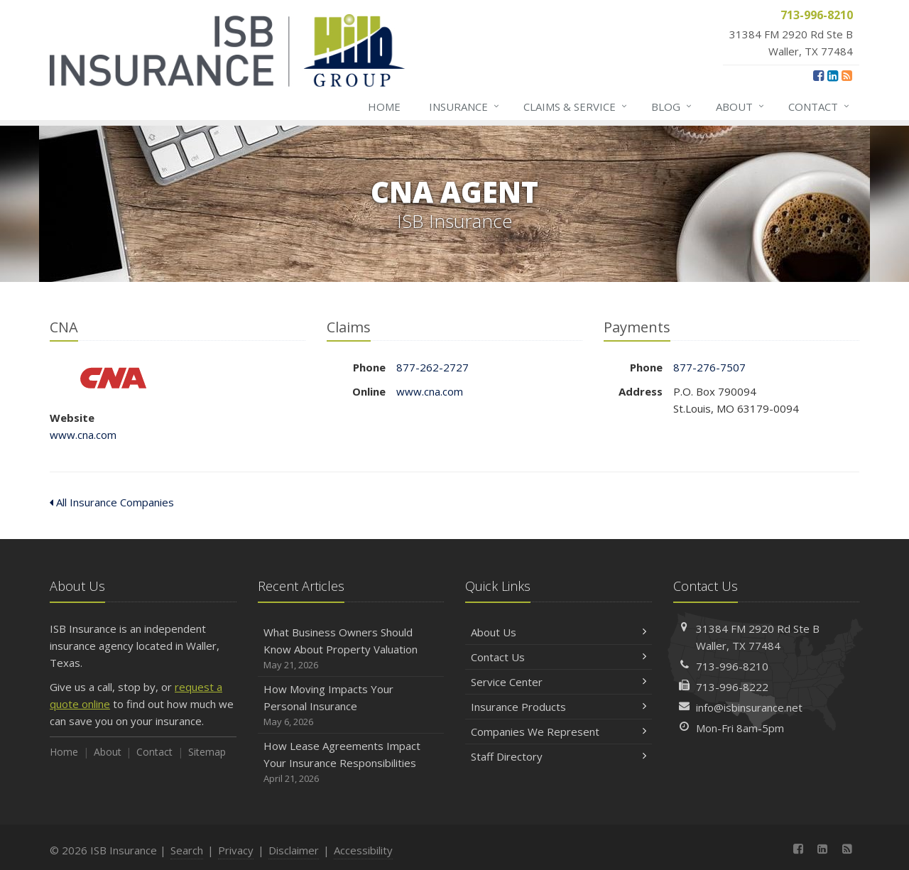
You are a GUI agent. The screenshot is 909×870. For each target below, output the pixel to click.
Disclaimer (293, 850)
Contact (819, 106)
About (741, 106)
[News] (847, 75)
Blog (672, 106)
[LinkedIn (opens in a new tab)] (832, 75)
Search (186, 850)
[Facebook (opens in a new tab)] (818, 75)
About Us (558, 632)
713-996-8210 (732, 666)
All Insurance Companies (112, 502)
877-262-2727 (432, 367)
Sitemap (207, 751)
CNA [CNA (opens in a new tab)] (113, 378)
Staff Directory (558, 756)
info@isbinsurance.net (749, 707)
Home (384, 106)
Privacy (236, 850)
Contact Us (558, 657)
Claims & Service (575, 106)
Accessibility (363, 850)
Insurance (465, 106)
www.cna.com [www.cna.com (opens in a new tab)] (83, 435)
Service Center (558, 682)
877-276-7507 (709, 367)
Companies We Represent (558, 731)
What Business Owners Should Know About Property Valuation (351, 649)
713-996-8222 (732, 687)
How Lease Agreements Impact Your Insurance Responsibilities (351, 762)
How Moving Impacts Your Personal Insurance (351, 705)
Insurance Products (558, 707)
